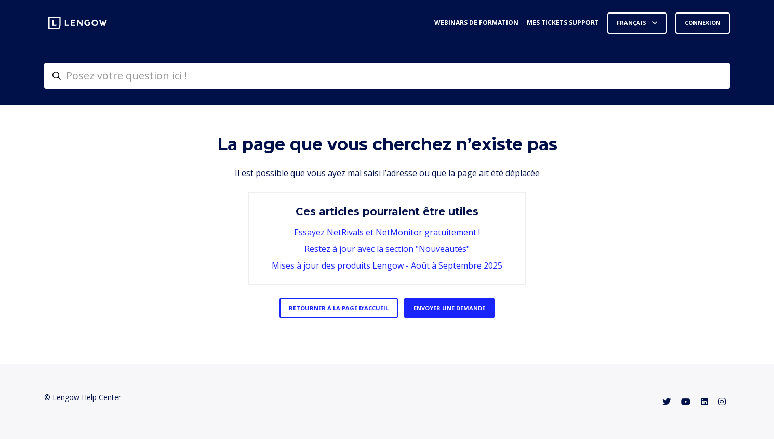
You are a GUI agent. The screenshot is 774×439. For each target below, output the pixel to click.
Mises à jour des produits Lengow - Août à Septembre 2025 (387, 265)
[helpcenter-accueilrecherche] (387, 76)
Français (632, 22)
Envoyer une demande (449, 308)
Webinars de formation (476, 22)
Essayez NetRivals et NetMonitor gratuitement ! (387, 232)
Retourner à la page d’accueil (339, 308)
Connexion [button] (702, 22)
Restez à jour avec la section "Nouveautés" (387, 249)
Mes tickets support (563, 22)
